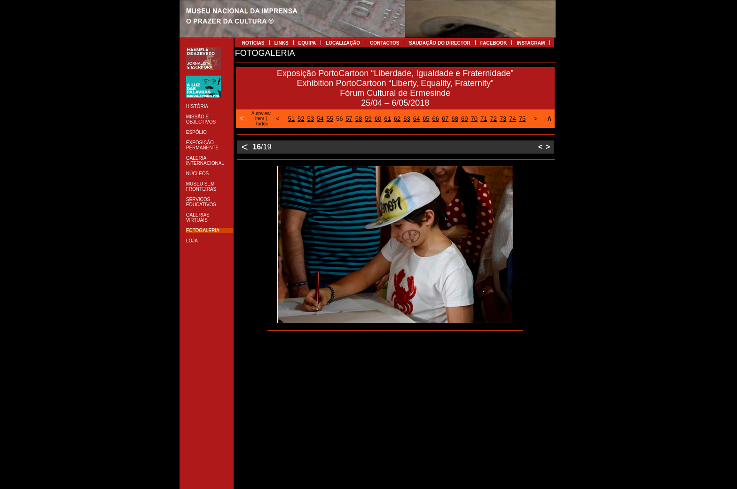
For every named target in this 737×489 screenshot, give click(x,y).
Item (259, 118)
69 (464, 118)
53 (310, 118)
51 (291, 118)
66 (435, 118)
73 (503, 118)
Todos (261, 123)
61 (387, 118)
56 (339, 118)
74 (512, 118)
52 (301, 118)
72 (493, 118)
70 (473, 118)
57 (348, 118)
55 (329, 118)
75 (522, 118)
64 (416, 118)
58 (358, 118)
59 (368, 118)
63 (406, 118)
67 (445, 118)
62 (397, 118)
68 (455, 118)
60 (378, 118)
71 (483, 118)
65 (426, 118)
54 (320, 118)
